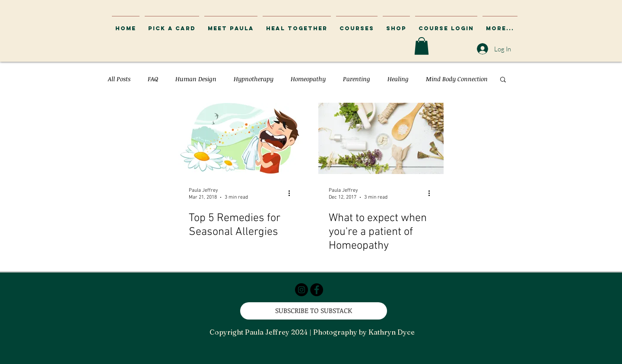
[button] (446, 24)
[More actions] (292, 193)
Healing (398, 78)
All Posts (119, 78)
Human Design (195, 78)
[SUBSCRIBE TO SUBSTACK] (313, 311)
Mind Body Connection (457, 78)
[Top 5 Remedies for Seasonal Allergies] (241, 138)
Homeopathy (308, 78)
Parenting (356, 78)
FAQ (153, 78)
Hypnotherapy (253, 78)
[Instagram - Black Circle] (301, 289)
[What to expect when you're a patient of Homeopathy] (381, 138)
